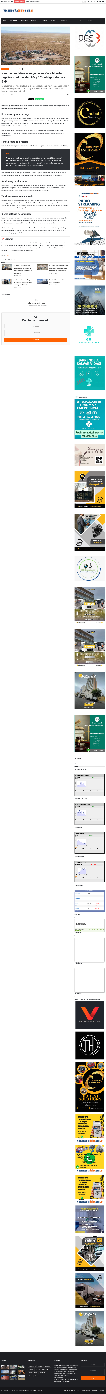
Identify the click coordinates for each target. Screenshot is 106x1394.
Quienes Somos (85, 1390)
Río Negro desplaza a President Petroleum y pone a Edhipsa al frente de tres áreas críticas (58, 268)
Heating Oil (78, 901)
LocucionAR (40, 1390)
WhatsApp (39, 99)
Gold (76, 903)
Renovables (45, 1369)
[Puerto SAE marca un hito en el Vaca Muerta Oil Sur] (42, 281)
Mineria (44, 20)
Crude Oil (77, 893)
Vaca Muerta (13, 20)
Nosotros (57, 1360)
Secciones (64, 20)
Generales (34, 20)
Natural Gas (78, 896)
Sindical (53, 20)
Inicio (4, 20)
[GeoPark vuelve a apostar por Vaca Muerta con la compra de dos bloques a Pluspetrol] (7, 281)
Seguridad (42, 1372)
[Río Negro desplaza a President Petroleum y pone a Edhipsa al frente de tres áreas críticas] (42, 267)
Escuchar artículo (16, 69)
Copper (77, 908)
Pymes (30, 1376)
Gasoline (77, 898)
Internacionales (33, 1372)
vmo (8, 255)
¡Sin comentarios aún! (36, 303)
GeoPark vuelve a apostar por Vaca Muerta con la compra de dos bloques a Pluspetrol (23, 282)
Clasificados (94, 1390)
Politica (37, 1376)
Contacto (84, 1360)
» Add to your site (101, 910)
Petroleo (24, 20)
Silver (76, 906)
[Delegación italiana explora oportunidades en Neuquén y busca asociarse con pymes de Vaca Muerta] (7, 267)
